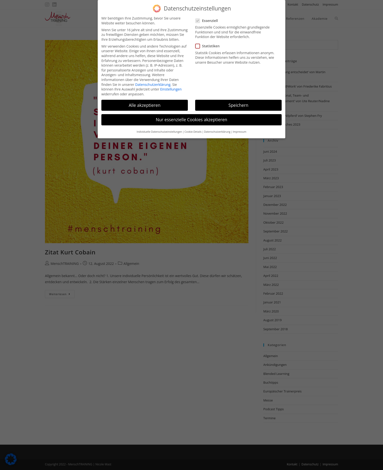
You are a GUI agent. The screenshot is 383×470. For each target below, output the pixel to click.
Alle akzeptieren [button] (144, 101)
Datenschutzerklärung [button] (217, 128)
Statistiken (209, 42)
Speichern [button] (238, 101)
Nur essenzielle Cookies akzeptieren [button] (191, 115)
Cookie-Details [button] (193, 128)
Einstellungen (171, 85)
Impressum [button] (239, 128)
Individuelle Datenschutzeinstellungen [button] (159, 128)
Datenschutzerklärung (152, 80)
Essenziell (208, 16)
